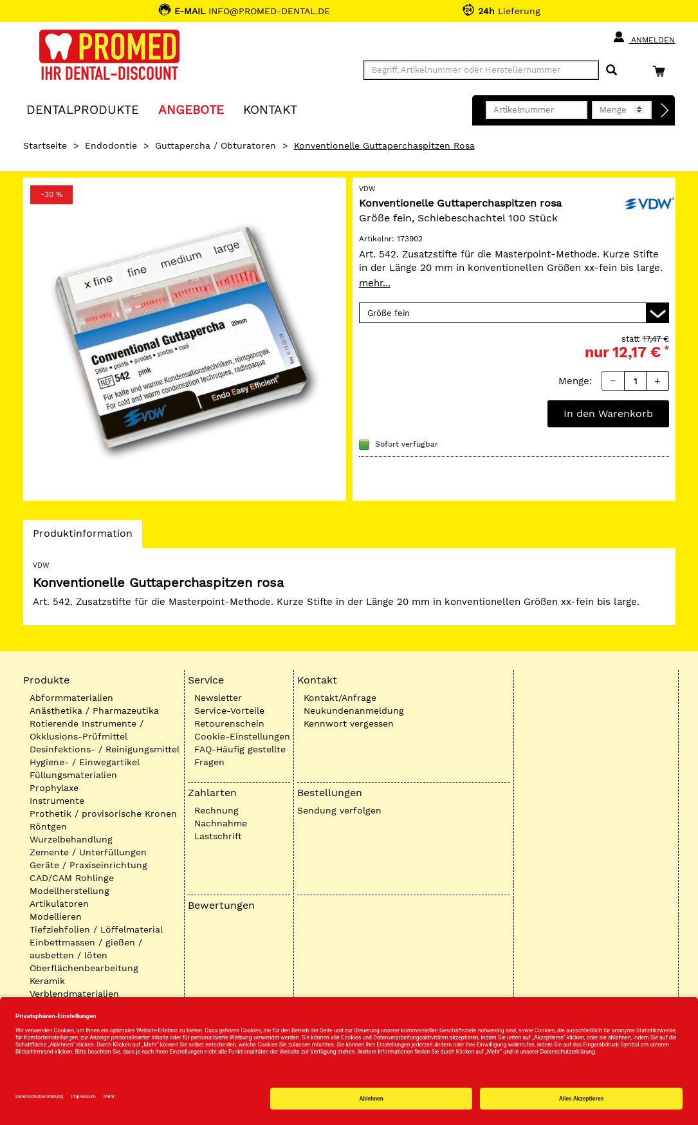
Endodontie (111, 145)
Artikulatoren (59, 903)
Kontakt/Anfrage (340, 698)
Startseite (45, 145)
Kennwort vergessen (349, 723)
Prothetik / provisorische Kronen (103, 813)
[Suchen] (611, 70)
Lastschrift (218, 836)
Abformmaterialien (71, 698)
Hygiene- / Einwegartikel (85, 762)
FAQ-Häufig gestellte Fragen (240, 755)
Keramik (47, 981)
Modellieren (56, 916)
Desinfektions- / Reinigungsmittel (104, 749)
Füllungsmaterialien (73, 775)
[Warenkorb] (662, 71)
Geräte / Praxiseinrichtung (88, 865)
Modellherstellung (69, 891)
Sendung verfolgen (339, 810)
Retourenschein (229, 723)
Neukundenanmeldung (354, 710)
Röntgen (48, 826)
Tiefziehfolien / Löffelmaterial (96, 929)
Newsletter (218, 698)
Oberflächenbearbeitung (84, 968)
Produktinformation (82, 537)
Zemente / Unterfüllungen (88, 852)
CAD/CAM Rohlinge (72, 878)
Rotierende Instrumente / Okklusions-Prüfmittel (86, 729)
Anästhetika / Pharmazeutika (94, 710)
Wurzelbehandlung (71, 839)
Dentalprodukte (82, 109)
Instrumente (57, 800)
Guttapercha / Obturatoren (215, 145)
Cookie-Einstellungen (242, 736)
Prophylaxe (54, 788)
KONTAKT (270, 109)
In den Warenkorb (608, 413)
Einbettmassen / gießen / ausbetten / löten (86, 948)
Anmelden (643, 37)
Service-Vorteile (229, 710)
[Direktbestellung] (665, 110)
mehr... (374, 283)
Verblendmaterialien (74, 994)
